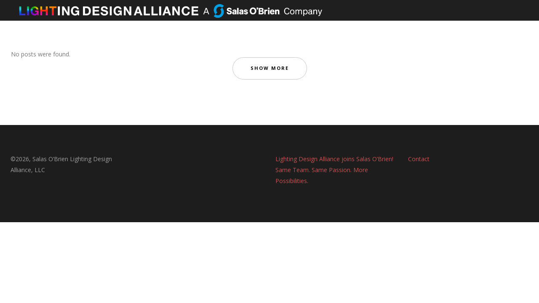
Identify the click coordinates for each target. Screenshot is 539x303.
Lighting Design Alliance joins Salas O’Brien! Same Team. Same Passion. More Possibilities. (334, 170)
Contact (419, 159)
